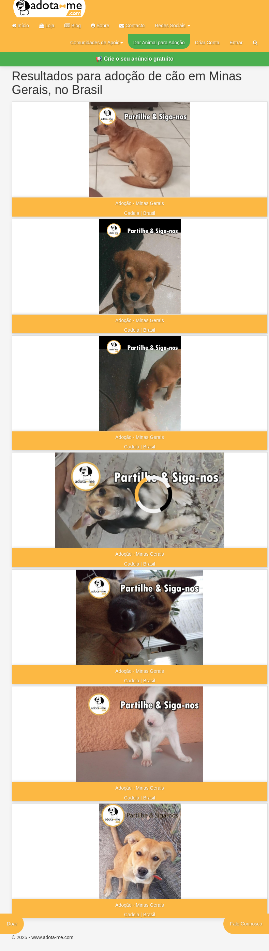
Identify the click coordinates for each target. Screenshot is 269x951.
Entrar (235, 42)
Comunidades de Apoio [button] (96, 42)
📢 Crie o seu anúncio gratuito (134, 59)
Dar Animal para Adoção (159, 42)
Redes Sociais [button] (172, 25)
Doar (12, 923)
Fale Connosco (246, 923)
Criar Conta (207, 42)
